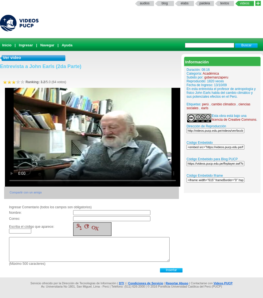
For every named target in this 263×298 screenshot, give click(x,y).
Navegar (47, 45)
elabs (185, 3)
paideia (204, 3)
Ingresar (26, 45)
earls (204, 108)
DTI (121, 283)
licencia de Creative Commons (234, 120)
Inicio (7, 45)
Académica (211, 73)
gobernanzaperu (216, 77)
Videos (245, 3)
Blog (165, 3)
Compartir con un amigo (26, 192)
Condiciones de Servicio (145, 283)
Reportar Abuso (177, 283)
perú (205, 104)
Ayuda (67, 45)
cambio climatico (223, 104)
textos (224, 3)
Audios (144, 3)
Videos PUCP (223, 283)
